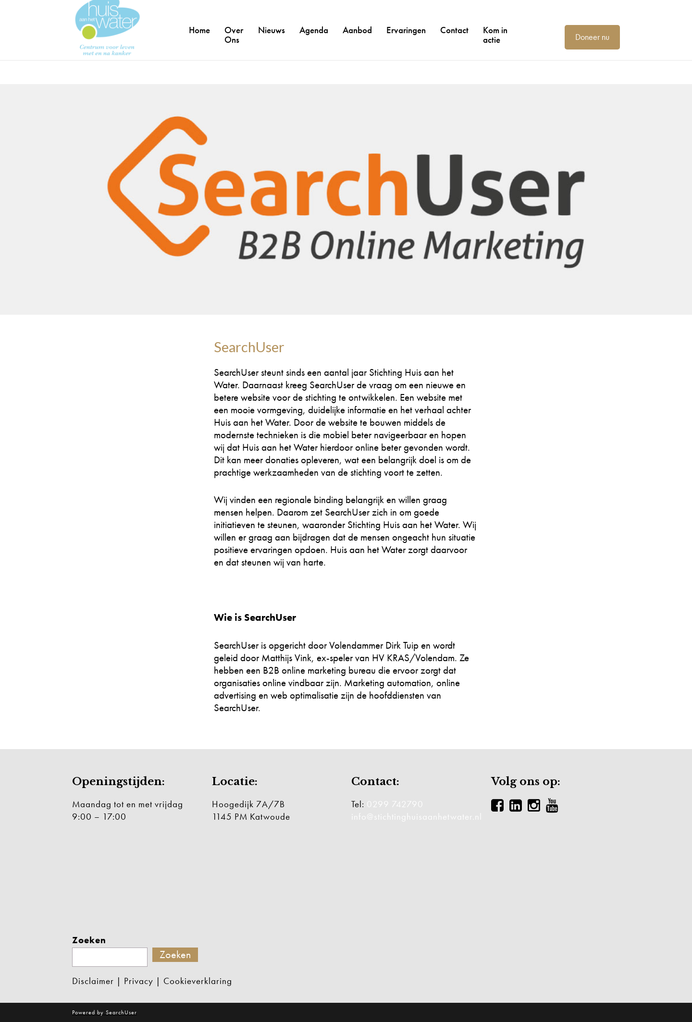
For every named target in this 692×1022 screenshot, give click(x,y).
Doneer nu (592, 36)
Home (199, 30)
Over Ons (233, 35)
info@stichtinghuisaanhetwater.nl (416, 817)
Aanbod (357, 30)
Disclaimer (93, 981)
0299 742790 (395, 804)
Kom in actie (495, 35)
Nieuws (271, 30)
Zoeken (89, 940)
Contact (454, 30)
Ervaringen (406, 30)
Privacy (138, 981)
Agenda (313, 30)
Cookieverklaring (197, 981)
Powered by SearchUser (104, 1012)
